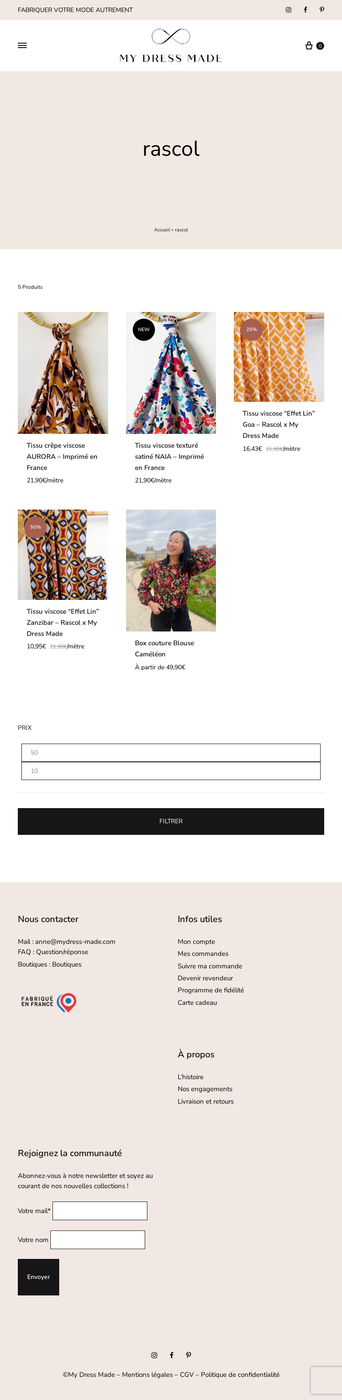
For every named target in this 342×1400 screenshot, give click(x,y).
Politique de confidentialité (240, 1374)
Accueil (162, 230)
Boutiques (66, 964)
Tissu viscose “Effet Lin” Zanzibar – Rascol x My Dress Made (63, 622)
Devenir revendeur (205, 978)
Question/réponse (62, 951)
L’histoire (191, 1076)
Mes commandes (203, 953)
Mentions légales (147, 1374)
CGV (187, 1374)
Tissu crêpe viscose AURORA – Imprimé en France (62, 456)
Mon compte (196, 941)
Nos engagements (205, 1088)
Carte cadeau (197, 1002)
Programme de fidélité (211, 990)
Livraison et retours (206, 1101)
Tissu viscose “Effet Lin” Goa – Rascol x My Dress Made (279, 424)
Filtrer (171, 821)
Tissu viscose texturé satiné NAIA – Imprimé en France (169, 456)
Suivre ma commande (210, 966)
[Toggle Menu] (22, 46)
